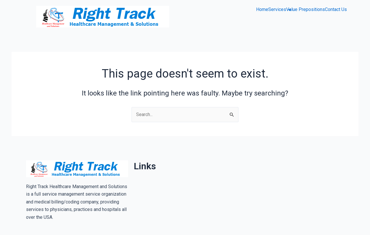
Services (277, 9)
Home (262, 9)
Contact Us (336, 9)
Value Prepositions (305, 9)
